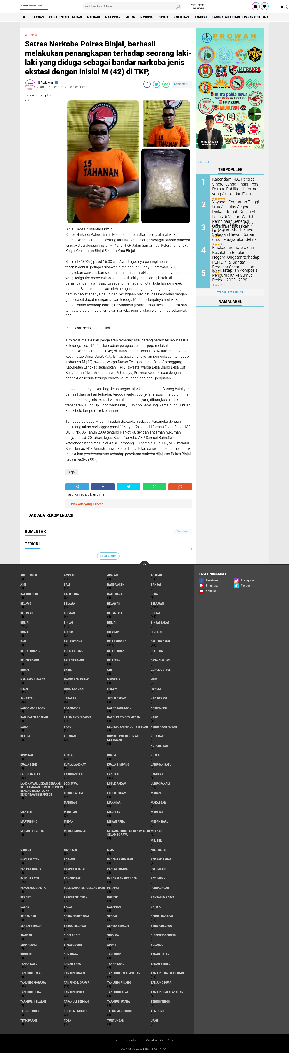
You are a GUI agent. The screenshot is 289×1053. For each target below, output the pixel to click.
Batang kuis (29, 594)
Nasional (147, 17)
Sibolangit (72, 935)
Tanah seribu (160, 963)
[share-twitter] (156, 84)
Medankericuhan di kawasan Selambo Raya (128, 832)
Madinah (93, 17)
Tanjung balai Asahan (167, 973)
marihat (157, 812)
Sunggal (26, 954)
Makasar (114, 802)
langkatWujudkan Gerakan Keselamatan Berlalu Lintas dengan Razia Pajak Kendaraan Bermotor (41, 789)
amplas (69, 575)
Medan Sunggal (75, 831)
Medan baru (159, 821)
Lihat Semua (108, 555)
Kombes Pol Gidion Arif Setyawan (124, 738)
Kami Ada (166, 1040)
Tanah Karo (115, 963)
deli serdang (116, 641)
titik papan (28, 1020)
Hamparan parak (32, 679)
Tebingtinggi (30, 1011)
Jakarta (70, 698)
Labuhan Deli (73, 774)
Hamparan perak (76, 679)
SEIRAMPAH (28, 916)
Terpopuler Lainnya (230, 292)
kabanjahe (72, 708)
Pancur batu (73, 878)
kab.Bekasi (182, 17)
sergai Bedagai (31, 926)
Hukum (156, 689)
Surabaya (71, 954)
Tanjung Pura (74, 992)
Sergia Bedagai (162, 926)
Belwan (69, 613)
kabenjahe (159, 708)
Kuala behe (28, 764)
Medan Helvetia (32, 831)
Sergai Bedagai (75, 926)
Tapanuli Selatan (33, 1001)
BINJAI (111, 622)
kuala (68, 755)
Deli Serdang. (117, 651)
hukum (112, 689)
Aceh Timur (28, 575)
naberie (26, 850)
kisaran (70, 736)
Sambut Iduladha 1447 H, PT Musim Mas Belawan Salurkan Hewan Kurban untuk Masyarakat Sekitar (236, 232)
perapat (113, 888)
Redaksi (151, 1040)
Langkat (157, 774)
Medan (130, 17)
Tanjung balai (74, 973)
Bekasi (156, 594)
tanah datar (160, 954)
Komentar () (182, 84)
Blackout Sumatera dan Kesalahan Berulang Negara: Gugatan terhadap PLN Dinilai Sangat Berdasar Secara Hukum (235, 256)
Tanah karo (72, 963)
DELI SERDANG (73, 651)
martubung (28, 821)
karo (154, 717)
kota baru (158, 736)
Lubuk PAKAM (116, 793)
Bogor (68, 632)
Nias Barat (159, 850)
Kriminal (27, 755)
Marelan (113, 812)
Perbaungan (160, 888)
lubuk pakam (116, 783)
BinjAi (68, 622)
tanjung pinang (119, 982)
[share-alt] (77, 486)
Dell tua (113, 660)
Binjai (34, 35)
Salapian (114, 907)
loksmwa (71, 783)
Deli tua (157, 651)
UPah (154, 1020)
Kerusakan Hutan (164, 726)
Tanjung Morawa (76, 982)
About (120, 1040)
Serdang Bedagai (76, 916)
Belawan (157, 603)
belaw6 (25, 603)
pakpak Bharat (118, 869)
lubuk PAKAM (160, 783)
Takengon (114, 954)
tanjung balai (31, 973)
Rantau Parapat (162, 897)
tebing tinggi (161, 1001)
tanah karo (28, 963)
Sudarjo (157, 944)
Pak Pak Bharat (31, 869)
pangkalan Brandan (122, 878)
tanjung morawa (33, 982)
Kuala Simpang (118, 764)
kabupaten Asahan (34, 717)
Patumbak (158, 878)
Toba (67, 1020)
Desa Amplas (160, 660)
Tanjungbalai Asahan (167, 992)
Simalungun (73, 944)
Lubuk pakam (73, 793)
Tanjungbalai (117, 992)
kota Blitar (159, 745)
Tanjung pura (30, 992)
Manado (26, 812)
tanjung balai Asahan (123, 973)
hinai (154, 679)
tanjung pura (161, 982)
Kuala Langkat (75, 764)
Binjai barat (160, 622)
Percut (25, 897)
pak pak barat (161, 859)
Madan (156, 793)
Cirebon (157, 632)
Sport (163, 17)
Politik (112, 897)
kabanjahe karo (119, 708)
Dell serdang (74, 660)
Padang (69, 859)
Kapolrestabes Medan (65, 17)
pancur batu (29, 878)
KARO (67, 726)
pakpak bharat (75, 869)
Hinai (24, 689)
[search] (132, 6)
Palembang (159, 869)
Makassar (112, 17)
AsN (23, 584)
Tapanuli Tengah (76, 1001)
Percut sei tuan (76, 897)
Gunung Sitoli (161, 670)
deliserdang (29, 660)
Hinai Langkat (74, 689)
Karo (24, 726)
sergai (112, 916)
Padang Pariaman (120, 859)
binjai (155, 613)
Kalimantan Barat (77, 717)
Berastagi (114, 613)
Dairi (24, 641)
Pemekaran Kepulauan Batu (84, 888)
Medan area (116, 821)
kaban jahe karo (32, 708)
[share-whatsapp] (166, 84)
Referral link (204, 162)
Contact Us (135, 1040)
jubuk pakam (116, 698)
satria (156, 907)
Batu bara (71, 594)
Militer (156, 840)
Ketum (25, 736)
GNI (109, 670)
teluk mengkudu (76, 1011)
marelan (70, 812)
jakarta (26, 698)
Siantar (26, 935)
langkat (201, 17)
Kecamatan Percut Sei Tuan (127, 726)
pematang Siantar (33, 888)
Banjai (156, 584)
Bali (67, 584)
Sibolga (113, 935)
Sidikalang (28, 944)
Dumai (24, 670)
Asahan (156, 575)
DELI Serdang (30, 651)
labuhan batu (161, 764)
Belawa (69, 603)
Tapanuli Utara (118, 1001)
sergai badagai (162, 916)
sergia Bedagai (118, 926)
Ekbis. (68, 670)
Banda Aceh (115, 584)
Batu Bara (114, 594)
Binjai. (25, 632)
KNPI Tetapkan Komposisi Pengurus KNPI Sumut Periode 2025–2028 (236, 275)
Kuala (111, 755)
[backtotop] (144, 565)
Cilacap (113, 632)
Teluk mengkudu (119, 1011)
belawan (113, 603)
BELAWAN (37, 17)
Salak (68, 907)
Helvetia (113, 679)
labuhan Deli (30, 774)
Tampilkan (183, 531)
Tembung (157, 1011)
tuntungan (115, 1020)
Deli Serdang (160, 641)
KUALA (155, 755)
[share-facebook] (147, 84)
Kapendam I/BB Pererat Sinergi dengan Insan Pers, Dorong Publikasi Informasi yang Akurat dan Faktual (233, 186)
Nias (110, 850)
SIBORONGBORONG (163, 935)
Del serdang (73, 641)
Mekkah (156, 831)
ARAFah (112, 575)
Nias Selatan (30, 859)
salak (24, 907)
